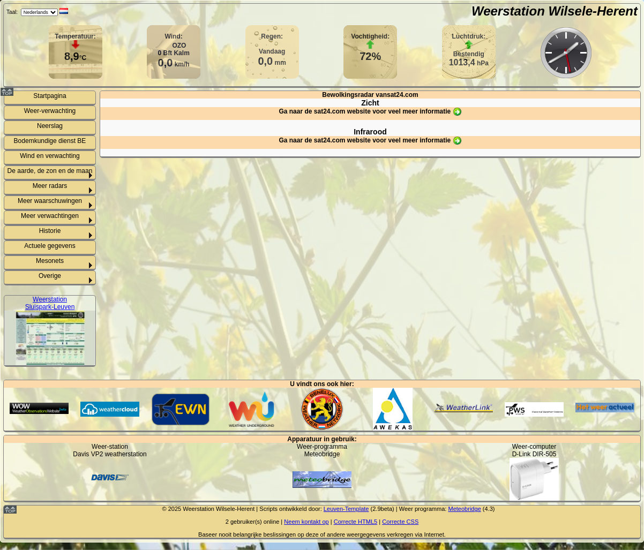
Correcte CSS (400, 521)
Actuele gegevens (49, 246)
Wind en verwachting (49, 156)
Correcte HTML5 (356, 521)
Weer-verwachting (50, 111)
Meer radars (50, 186)
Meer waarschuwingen (50, 201)
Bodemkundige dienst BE (50, 141)
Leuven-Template (346, 509)
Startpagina (49, 96)
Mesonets (50, 261)
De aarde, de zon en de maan (50, 171)
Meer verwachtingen (50, 216)
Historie (50, 231)
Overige (50, 276)
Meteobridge (464, 509)
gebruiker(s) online (254, 521)
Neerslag (50, 126)
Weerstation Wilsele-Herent (554, 11)
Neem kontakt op (306, 521)
